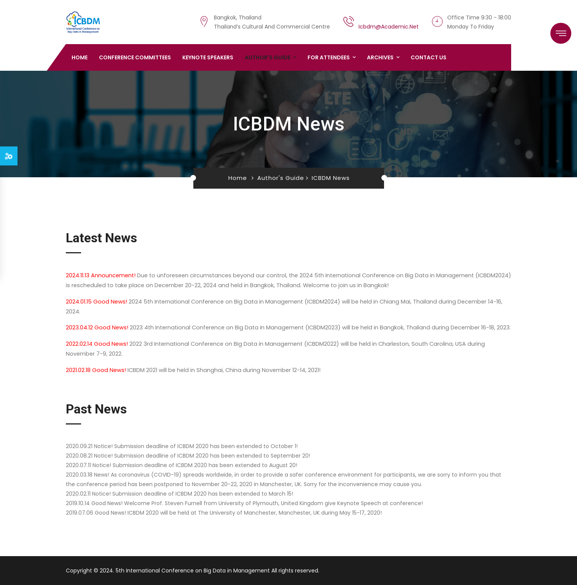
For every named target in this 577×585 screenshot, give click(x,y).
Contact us (428, 57)
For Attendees (329, 57)
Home (80, 57)
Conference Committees (135, 57)
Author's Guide (267, 57)
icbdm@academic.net (389, 26)
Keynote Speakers (207, 57)
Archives (380, 57)
